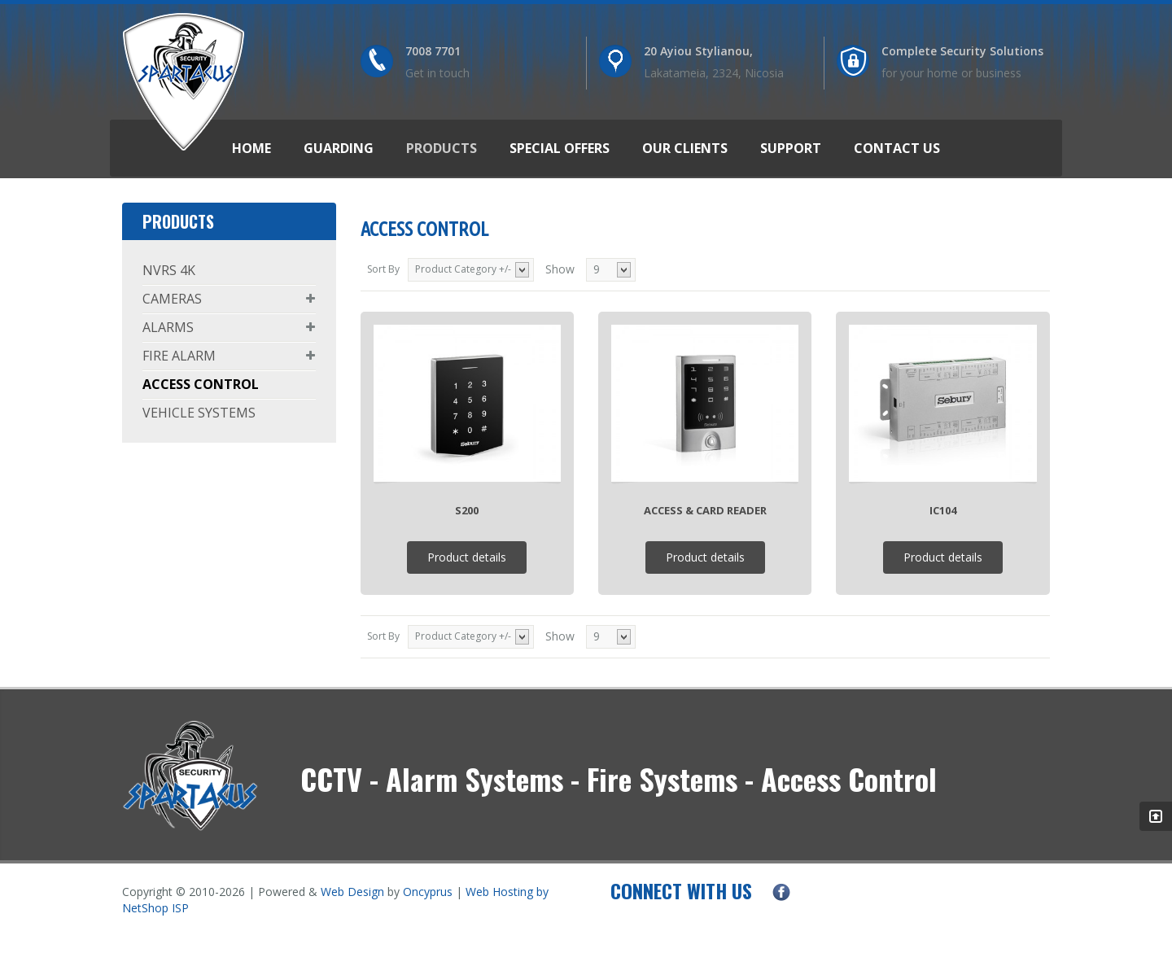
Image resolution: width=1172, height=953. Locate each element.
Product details (466, 557)
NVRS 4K (168, 270)
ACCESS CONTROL (200, 384)
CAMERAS (172, 299)
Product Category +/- (463, 269)
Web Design (352, 891)
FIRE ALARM (179, 356)
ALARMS (168, 327)
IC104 (942, 510)
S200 (467, 510)
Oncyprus (428, 891)
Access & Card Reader (705, 510)
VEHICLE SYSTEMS (199, 412)
